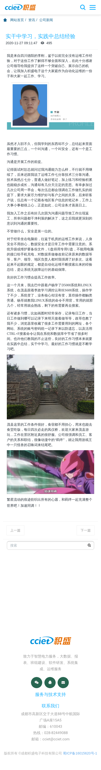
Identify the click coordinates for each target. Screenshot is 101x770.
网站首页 (13, 20)
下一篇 (86, 530)
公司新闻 (46, 20)
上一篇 (15, 530)
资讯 (31, 20)
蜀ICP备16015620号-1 (80, 753)
